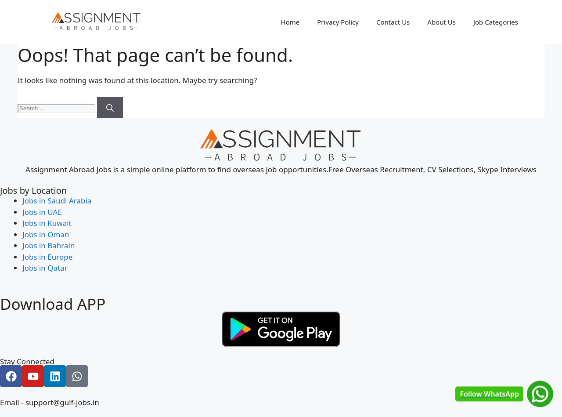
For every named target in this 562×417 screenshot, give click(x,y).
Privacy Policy (338, 22)
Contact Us (393, 22)
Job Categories (495, 22)
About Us (441, 22)
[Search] (110, 107)
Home (290, 22)
